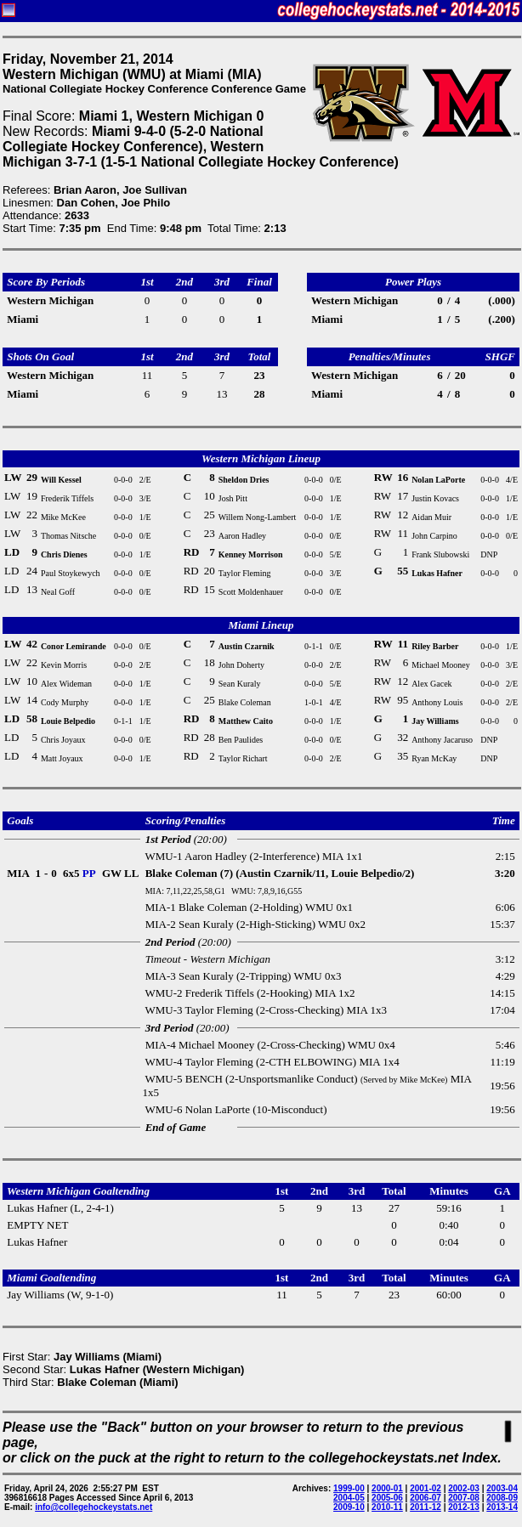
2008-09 (502, 1497)
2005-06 (387, 1497)
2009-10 (349, 1507)
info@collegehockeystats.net (93, 1507)
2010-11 (387, 1507)
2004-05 (349, 1497)
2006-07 (425, 1497)
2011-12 (425, 1507)
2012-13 (463, 1507)
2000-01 (387, 1488)
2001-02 (425, 1488)
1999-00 (349, 1488)
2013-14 (502, 1507)
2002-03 (463, 1488)
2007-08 (463, 1497)
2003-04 (502, 1488)
